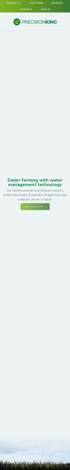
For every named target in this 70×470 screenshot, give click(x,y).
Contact (26, 9)
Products (14, 3)
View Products (33, 207)
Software (36, 3)
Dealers (57, 3)
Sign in (45, 9)
